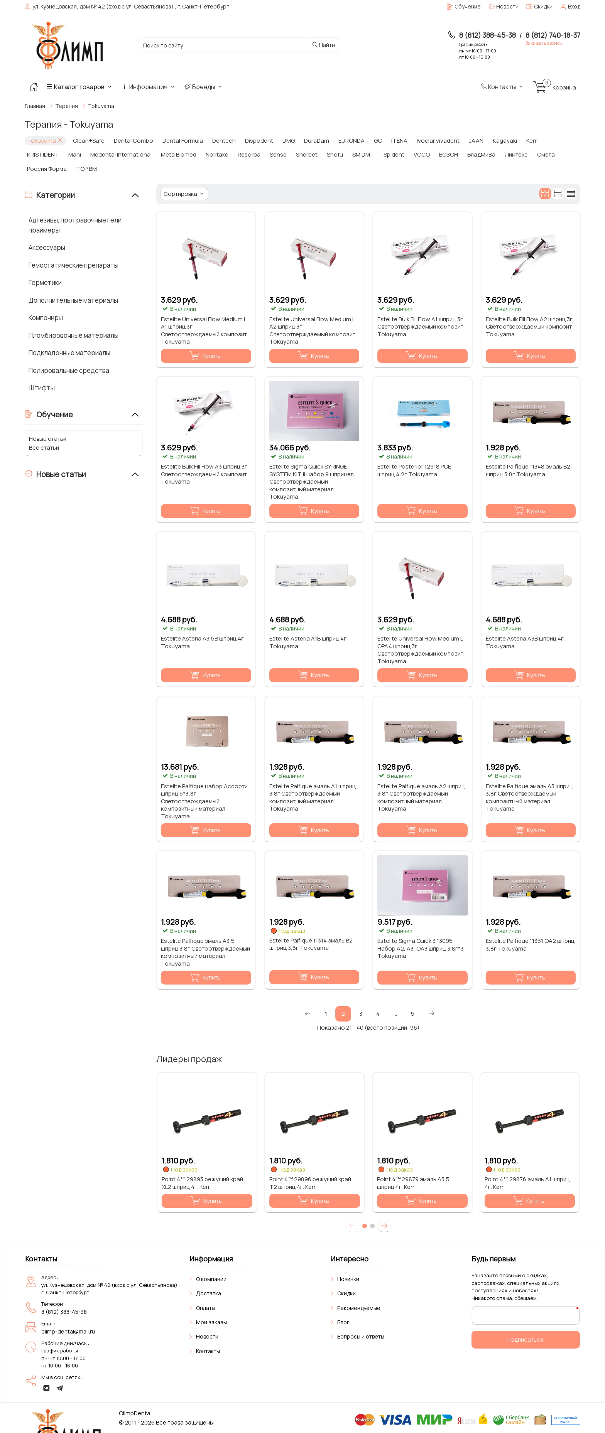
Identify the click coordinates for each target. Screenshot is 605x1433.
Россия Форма (47, 169)
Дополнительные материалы (73, 300)
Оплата (205, 1308)
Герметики (45, 282)
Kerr (531, 141)
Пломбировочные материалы (73, 335)
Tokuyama (45, 141)
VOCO (422, 154)
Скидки (346, 1293)
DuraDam (316, 141)
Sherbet (307, 154)
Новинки (348, 1279)
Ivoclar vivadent (438, 141)
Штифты (42, 387)
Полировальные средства (69, 370)
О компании (211, 1279)
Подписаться (525, 1339)
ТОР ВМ (86, 169)
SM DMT (363, 154)
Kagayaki (505, 141)
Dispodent (259, 141)
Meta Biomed (178, 154)
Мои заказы (211, 1322)
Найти (323, 45)
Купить (205, 356)
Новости (207, 1336)
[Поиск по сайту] (222, 45)
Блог (343, 1322)
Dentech (224, 141)
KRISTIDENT (43, 154)
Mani (74, 154)
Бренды (204, 87)
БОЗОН (448, 154)
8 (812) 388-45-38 (487, 35)
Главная (35, 106)
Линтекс (516, 154)
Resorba (249, 154)
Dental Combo (133, 141)
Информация (149, 87)
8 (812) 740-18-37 (553, 35)
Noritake (217, 154)
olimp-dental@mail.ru (68, 1331)
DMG (288, 141)
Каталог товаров (79, 87)
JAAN (476, 141)
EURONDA (351, 141)
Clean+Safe (89, 141)
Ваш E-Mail (491, 1315)
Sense (278, 154)
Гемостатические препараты (73, 265)
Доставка (208, 1293)
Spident (394, 154)
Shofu (335, 154)
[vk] (46, 1388)
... (395, 1014)
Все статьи (44, 447)
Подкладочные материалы (69, 352)
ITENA (399, 141)
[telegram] (59, 1388)
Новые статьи (47, 439)
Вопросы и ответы (360, 1336)
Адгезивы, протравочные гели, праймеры (76, 225)
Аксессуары (47, 247)
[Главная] (33, 86)
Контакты (502, 87)
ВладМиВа (481, 154)
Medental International (121, 154)
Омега (546, 154)
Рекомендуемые (358, 1308)
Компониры (46, 317)
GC (378, 141)
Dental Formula (182, 141)
